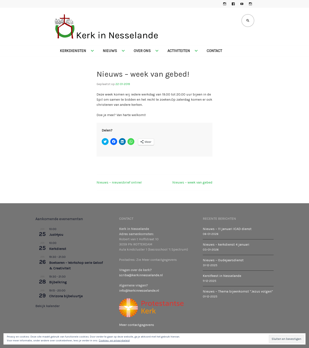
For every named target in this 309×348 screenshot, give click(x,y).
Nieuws (110, 50)
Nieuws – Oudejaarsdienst (223, 260)
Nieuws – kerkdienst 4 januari (226, 244)
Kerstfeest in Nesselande (222, 276)
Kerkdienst (57, 249)
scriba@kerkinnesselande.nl (141, 275)
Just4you (56, 235)
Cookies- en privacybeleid (114, 340)
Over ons (142, 50)
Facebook (233, 3)
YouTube (242, 3)
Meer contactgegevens (136, 325)
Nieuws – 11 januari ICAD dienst (227, 229)
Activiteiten (178, 50)
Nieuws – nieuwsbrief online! (119, 182)
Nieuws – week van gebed (192, 182)
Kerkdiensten (73, 50)
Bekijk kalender (47, 306)
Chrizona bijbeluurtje (66, 296)
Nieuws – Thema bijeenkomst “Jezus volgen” (238, 291)
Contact (214, 50)
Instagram (224, 3)
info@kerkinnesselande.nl (139, 290)
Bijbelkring (58, 282)
